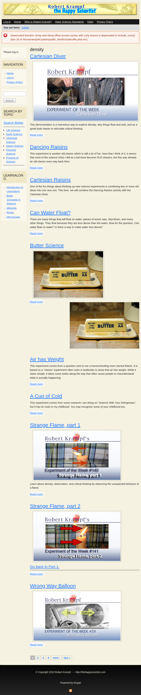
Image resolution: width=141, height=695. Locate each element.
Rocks (10, 212)
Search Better (13, 123)
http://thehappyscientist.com (90, 672)
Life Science (13, 130)
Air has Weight (47, 359)
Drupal (77, 683)
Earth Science (14, 134)
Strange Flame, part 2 (55, 506)
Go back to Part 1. (44, 567)
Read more (36, 134)
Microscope (13, 216)
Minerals (12, 208)
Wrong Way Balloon (53, 586)
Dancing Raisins (49, 147)
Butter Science (47, 245)
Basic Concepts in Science (13, 199)
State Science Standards (69, 21)
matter (25, 27)
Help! (90, 21)
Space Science (14, 145)
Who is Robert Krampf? (38, 21)
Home (17, 21)
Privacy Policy (105, 21)
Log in (7, 21)
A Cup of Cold (46, 396)
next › (56, 657)
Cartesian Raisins (50, 180)
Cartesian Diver (48, 56)
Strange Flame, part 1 (55, 425)
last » (67, 657)
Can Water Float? (50, 212)
